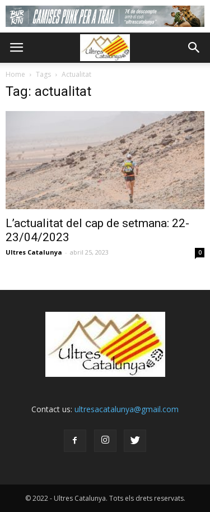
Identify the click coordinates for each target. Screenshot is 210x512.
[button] (194, 48)
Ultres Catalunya (34, 252)
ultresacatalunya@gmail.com (126, 409)
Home (15, 74)
